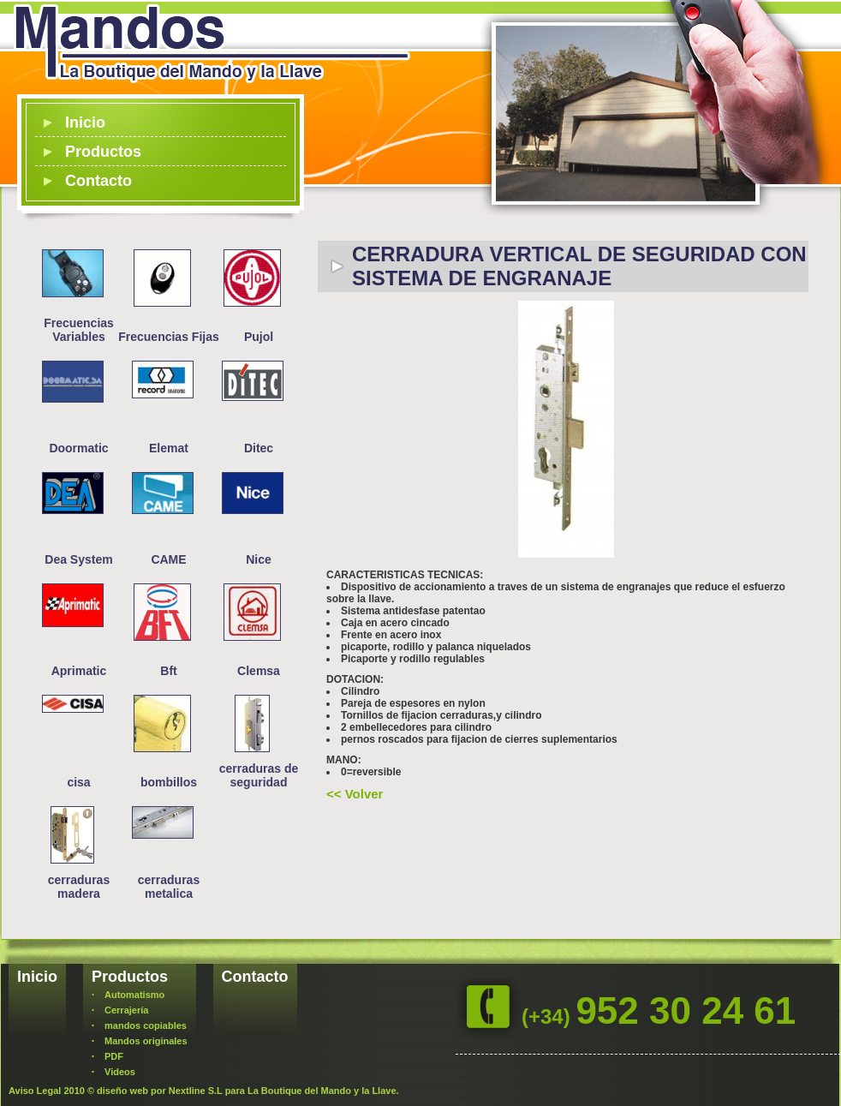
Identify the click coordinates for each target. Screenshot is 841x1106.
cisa (78, 782)
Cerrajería (126, 1010)
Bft (168, 671)
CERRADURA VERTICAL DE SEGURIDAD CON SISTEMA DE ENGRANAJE (579, 266)
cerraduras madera (79, 886)
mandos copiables (145, 1025)
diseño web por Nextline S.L (160, 1090)
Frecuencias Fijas (168, 337)
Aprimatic (79, 671)
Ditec (258, 448)
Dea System (78, 559)
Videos (119, 1072)
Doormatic (78, 448)
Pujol (258, 337)
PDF (113, 1056)
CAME (168, 559)
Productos (103, 151)
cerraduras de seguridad (259, 775)
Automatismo (134, 994)
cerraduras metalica (169, 886)
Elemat (168, 448)
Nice (258, 559)
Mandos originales (146, 1041)
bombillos (168, 782)
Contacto (98, 180)
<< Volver (354, 793)
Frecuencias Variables (79, 330)
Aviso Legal (35, 1090)
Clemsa (258, 671)
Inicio (85, 122)
